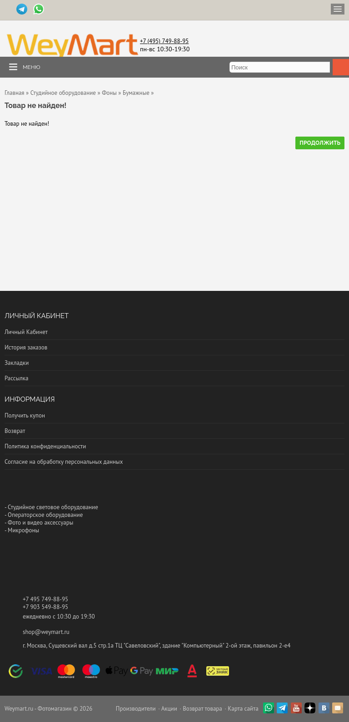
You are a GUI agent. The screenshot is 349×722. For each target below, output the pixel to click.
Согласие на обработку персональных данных (64, 462)
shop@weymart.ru (46, 632)
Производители (136, 708)
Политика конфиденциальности (45, 446)
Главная (15, 93)
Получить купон (25, 415)
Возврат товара (202, 708)
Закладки (17, 363)
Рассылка (16, 378)
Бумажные (136, 93)
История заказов (26, 347)
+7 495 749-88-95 (45, 599)
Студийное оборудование (63, 93)
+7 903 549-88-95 (45, 607)
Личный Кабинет (26, 332)
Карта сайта (243, 708)
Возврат (15, 431)
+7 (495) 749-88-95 (164, 41)
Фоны (109, 93)
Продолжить (319, 143)
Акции (169, 708)
